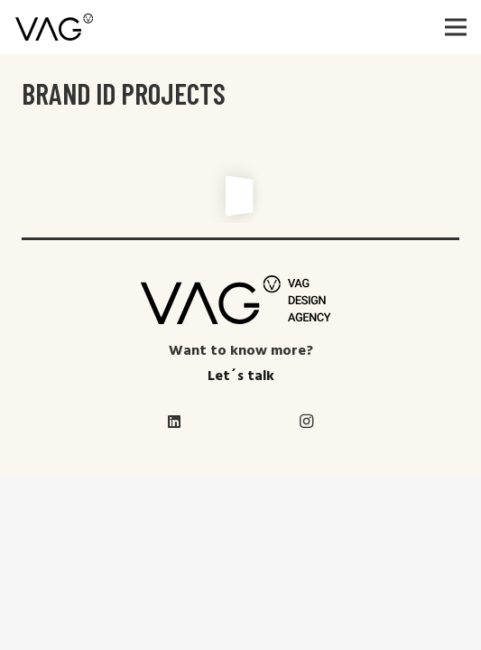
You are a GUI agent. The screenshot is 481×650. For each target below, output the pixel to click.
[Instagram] (307, 422)
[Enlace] (54, 27)
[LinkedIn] (174, 422)
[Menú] (455, 27)
